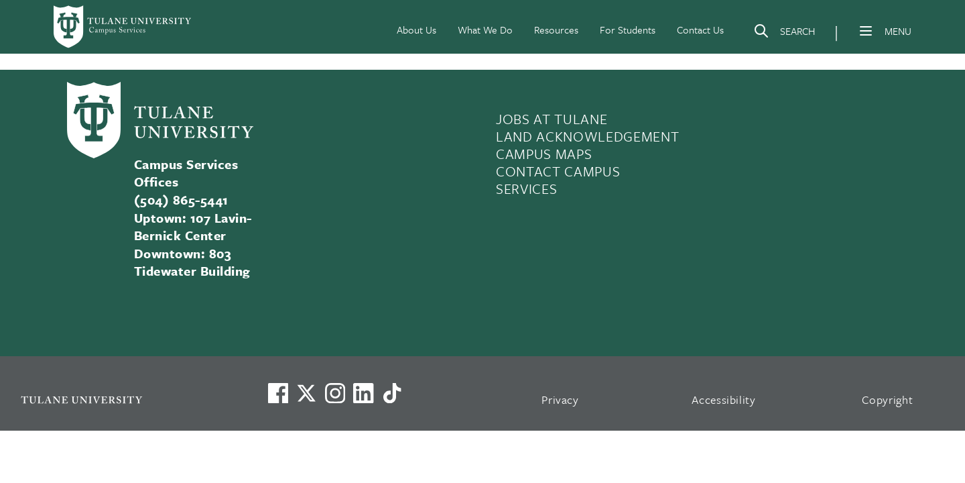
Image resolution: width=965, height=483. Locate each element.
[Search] (784, 33)
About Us (416, 29)
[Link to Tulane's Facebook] (335, 393)
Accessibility (724, 399)
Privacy (560, 399)
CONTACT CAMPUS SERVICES (558, 180)
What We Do (485, 29)
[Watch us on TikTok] (392, 393)
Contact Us (700, 29)
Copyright (887, 399)
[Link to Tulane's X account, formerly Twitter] (306, 393)
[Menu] (866, 31)
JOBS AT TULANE (551, 119)
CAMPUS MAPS (544, 154)
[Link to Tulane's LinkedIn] (363, 393)
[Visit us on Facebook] (278, 393)
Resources (556, 29)
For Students (627, 29)
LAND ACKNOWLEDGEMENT (587, 136)
